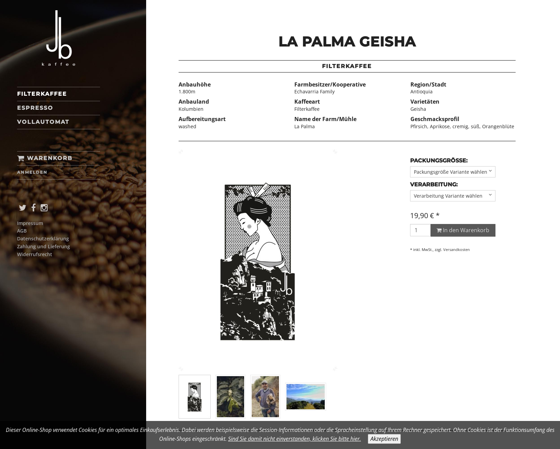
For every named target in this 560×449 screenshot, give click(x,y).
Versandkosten (456, 249)
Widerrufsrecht (34, 254)
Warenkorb (44, 158)
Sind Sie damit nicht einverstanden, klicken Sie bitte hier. (294, 439)
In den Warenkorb (462, 230)
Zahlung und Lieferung (43, 246)
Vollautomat (43, 122)
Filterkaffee (42, 94)
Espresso (35, 108)
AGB (22, 230)
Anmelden (32, 172)
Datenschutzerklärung (43, 238)
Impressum (30, 223)
